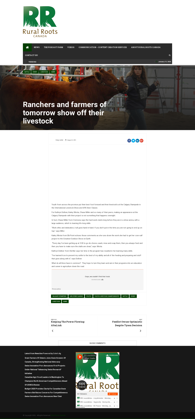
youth (88, 296)
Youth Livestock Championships (107, 296)
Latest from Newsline (34, 353)
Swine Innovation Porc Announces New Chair (43, 396)
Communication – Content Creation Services (103, 47)
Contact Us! (31, 55)
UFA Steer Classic (76, 296)
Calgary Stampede (59, 296)
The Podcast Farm (53, 47)
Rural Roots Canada (58, 415)
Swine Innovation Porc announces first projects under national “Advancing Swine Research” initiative (45, 369)
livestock (44, 72)
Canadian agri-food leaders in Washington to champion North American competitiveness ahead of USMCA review (46, 381)
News (37, 47)
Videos (70, 47)
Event (35, 72)
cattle (26, 72)
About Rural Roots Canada (146, 47)
